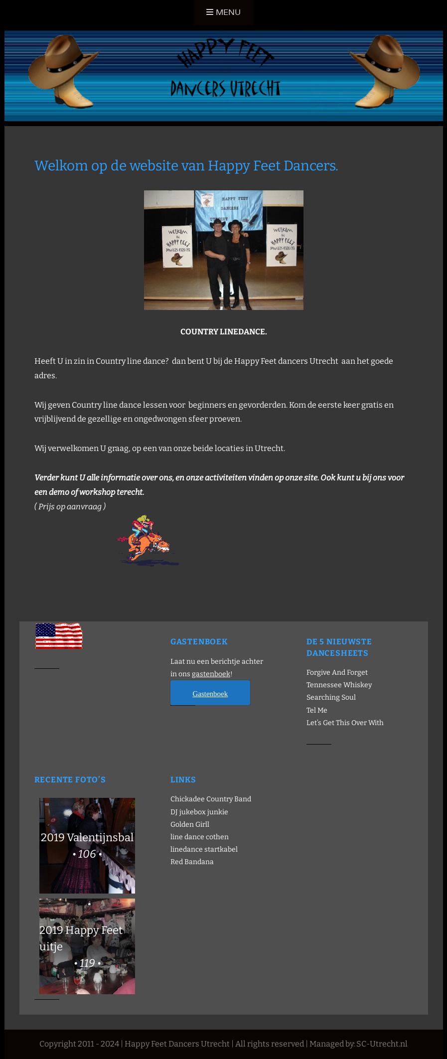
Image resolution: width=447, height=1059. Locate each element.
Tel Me (316, 710)
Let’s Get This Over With (345, 723)
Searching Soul (331, 697)
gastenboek (211, 674)
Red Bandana (192, 862)
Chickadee (187, 799)
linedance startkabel (204, 849)
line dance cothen (199, 837)
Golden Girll (189, 824)
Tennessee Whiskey (339, 685)
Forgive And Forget (337, 672)
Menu (228, 12)
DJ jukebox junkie (199, 812)
